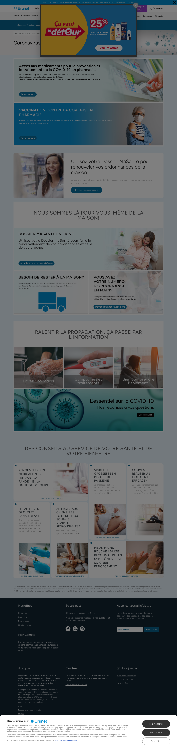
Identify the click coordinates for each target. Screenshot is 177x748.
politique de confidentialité (66, 740)
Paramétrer (156, 741)
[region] (88, 731)
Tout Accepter (156, 724)
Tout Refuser (156, 732)
